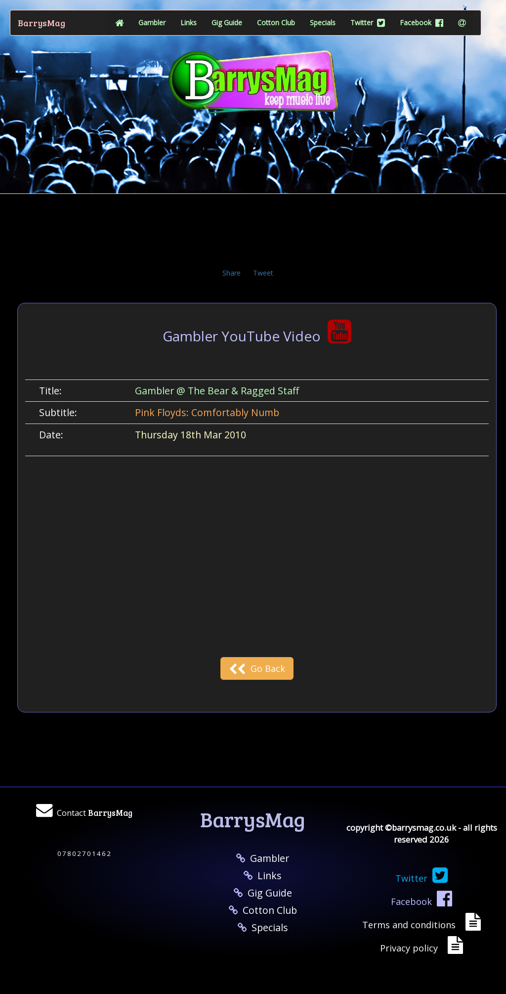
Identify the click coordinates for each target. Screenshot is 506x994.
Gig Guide (226, 22)
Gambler (152, 22)
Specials (323, 22)
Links (188, 22)
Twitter (367, 22)
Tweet (263, 273)
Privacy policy (411, 948)
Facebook (421, 22)
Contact (94, 812)
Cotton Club (276, 22)
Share (231, 273)
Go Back (257, 668)
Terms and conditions (411, 925)
